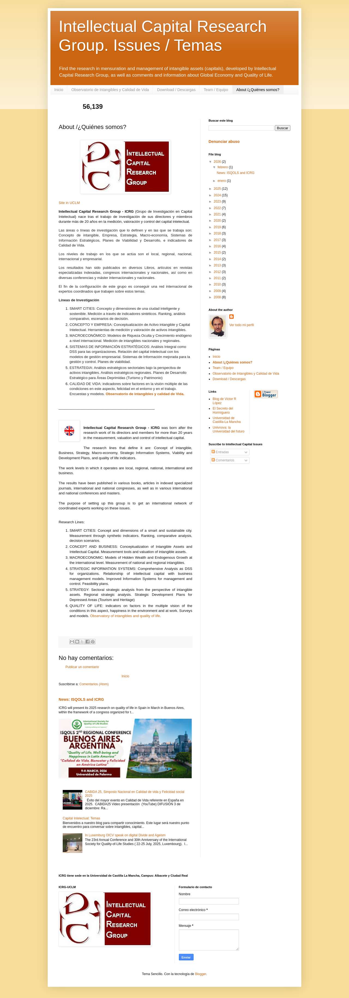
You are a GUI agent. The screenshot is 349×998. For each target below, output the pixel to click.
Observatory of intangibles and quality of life (125, 616)
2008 (218, 297)
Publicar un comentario (82, 667)
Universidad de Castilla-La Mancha (227, 420)
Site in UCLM (69, 203)
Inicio (58, 90)
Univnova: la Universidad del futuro (229, 429)
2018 (218, 233)
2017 (218, 240)
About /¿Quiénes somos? (257, 90)
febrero (223, 167)
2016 (218, 246)
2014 (218, 259)
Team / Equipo (216, 90)
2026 (218, 162)
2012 (218, 272)
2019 (218, 227)
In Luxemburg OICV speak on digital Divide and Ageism (125, 835)
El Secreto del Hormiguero (223, 410)
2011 (218, 278)
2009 (218, 291)
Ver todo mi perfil (241, 325)
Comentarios (223, 460)
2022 (218, 208)
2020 (218, 221)
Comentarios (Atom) (94, 684)
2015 (218, 252)
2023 (218, 201)
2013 (218, 265)
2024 (218, 195)
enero (222, 181)
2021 (218, 214)
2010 (218, 284)
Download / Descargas (176, 90)
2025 (218, 189)
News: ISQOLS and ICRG (81, 699)
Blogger (200, 974)
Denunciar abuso (224, 141)
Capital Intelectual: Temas (81, 818)
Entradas (220, 452)
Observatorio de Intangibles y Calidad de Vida (110, 90)
